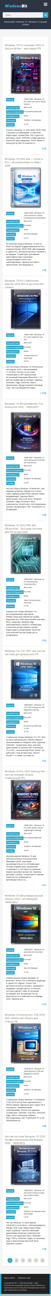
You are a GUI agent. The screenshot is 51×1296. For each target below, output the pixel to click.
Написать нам (24, 1278)
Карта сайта (9, 1278)
